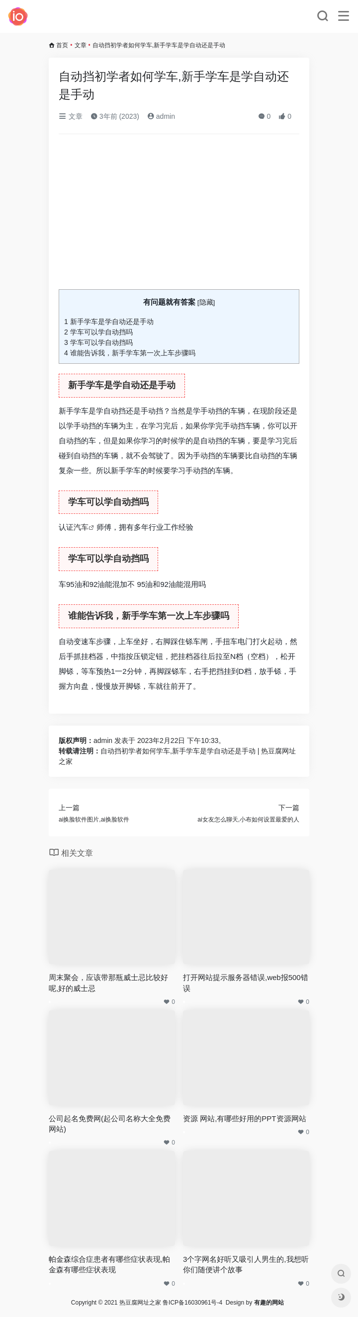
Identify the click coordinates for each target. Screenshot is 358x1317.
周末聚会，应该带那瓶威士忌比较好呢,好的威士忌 (108, 982)
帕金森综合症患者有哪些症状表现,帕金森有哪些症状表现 (109, 1264)
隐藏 (206, 302)
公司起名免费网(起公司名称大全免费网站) (110, 1123)
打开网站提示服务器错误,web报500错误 (245, 982)
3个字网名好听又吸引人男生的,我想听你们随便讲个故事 (246, 1264)
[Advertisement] (179, 215)
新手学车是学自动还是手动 (109, 322)
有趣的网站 (269, 1302)
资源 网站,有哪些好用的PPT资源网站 (244, 1118)
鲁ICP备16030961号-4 (192, 1302)
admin (161, 116)
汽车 (81, 527)
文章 (81, 45)
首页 (62, 45)
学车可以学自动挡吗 (98, 332)
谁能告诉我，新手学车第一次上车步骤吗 (129, 353)
